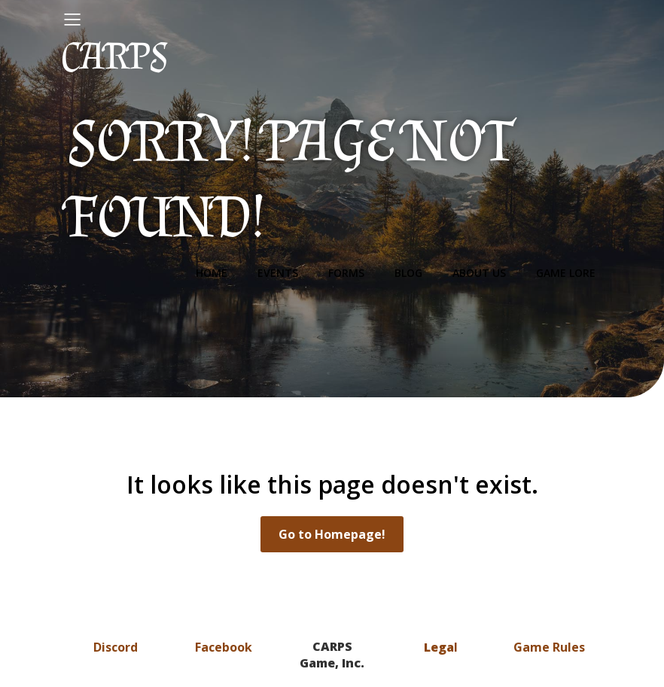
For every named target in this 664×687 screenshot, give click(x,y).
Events (277, 273)
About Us (479, 273)
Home (211, 273)
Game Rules (549, 647)
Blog (408, 273)
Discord (115, 647)
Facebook (223, 647)
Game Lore (565, 273)
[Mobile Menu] (72, 19)
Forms (346, 273)
